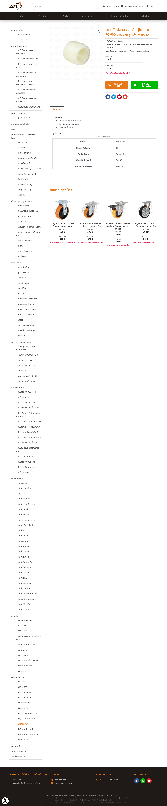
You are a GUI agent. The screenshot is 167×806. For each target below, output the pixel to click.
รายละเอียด (57, 117)
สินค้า (65, 16)
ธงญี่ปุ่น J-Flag (24, 189)
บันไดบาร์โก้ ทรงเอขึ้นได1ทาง (30, 437)
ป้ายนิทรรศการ (24, 142)
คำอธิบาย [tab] (57, 109)
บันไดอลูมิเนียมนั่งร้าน (27, 391)
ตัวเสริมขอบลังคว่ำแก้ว (27, 644)
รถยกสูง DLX (23, 370)
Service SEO (110, 795)
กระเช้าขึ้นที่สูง (23, 267)
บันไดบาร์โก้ (108, 800)
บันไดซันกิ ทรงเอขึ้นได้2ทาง (29, 407)
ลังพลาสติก (22, 630)
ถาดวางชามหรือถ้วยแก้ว (28, 660)
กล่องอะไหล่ (22, 625)
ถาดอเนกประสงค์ (25, 665)
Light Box (22, 194)
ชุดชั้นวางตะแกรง (25, 117)
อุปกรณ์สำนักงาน (18, 751)
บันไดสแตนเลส (98, 802)
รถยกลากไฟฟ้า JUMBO (27, 381)
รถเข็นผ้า (21, 530)
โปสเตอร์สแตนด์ (24, 152)
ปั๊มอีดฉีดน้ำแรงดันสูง (26, 330)
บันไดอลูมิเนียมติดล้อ (26, 461)
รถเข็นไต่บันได (24, 609)
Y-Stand (21, 147)
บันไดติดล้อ (78, 800)
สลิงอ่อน (21, 293)
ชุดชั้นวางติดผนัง (18, 113)
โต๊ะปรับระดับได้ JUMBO (27, 375)
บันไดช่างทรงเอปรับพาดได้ (29, 426)
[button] (98, 31)
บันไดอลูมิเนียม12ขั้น (85, 802)
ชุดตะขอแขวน (23, 272)
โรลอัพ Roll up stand (27, 173)
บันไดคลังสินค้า (110, 802)
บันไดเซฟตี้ (124, 798)
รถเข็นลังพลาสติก (25, 562)
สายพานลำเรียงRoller (20, 123)
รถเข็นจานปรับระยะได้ (26, 504)
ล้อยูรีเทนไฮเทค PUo (26, 718)
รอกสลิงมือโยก (24, 282)
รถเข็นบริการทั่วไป (25, 525)
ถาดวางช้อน (23, 655)
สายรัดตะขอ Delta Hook (28, 298)
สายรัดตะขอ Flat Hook (27, 309)
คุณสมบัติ (56, 133)
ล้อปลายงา (22, 681)
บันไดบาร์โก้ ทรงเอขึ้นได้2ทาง (30, 421)
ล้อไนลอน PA (23, 739)
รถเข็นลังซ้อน (23, 551)
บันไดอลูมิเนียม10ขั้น (69, 802)
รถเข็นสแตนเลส (24, 583)
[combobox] (64, 6)
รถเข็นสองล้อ (23, 572)
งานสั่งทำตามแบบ (18, 756)
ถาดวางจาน (23, 649)
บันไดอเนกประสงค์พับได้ (28, 432)
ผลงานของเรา (89, 16)
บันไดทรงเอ (115, 798)
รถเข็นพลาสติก (24, 540)
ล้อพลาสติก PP (24, 686)
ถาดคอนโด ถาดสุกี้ (25, 620)
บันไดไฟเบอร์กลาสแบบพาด (29, 106)
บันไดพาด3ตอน (122, 802)
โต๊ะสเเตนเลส (23, 221)
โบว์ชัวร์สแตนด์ (24, 163)
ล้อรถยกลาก (23, 723)
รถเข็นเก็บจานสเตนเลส (27, 593)
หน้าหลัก (19, 16)
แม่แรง (20, 319)
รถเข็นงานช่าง (24, 482)
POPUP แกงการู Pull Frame (29, 168)
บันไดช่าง (58, 800)
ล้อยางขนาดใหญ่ (25, 692)
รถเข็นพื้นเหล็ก (24, 546)
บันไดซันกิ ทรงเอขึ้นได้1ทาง (29, 442)
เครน (13, 129)
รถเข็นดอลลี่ (23, 509)
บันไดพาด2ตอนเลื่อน (26, 402)
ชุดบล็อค (21, 335)
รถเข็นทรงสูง (23, 514)
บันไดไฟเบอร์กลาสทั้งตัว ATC (30, 58)
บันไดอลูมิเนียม (17, 387)
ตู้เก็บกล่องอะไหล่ (25, 240)
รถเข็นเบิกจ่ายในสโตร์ (27, 599)
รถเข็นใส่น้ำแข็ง (24, 604)
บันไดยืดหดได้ (23, 397)
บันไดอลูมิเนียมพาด (26, 467)
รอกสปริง (22, 277)
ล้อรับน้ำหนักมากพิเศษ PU (29, 734)
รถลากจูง (22, 493)
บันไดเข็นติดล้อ (24, 472)
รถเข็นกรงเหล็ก (24, 488)
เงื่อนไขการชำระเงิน (119, 16)
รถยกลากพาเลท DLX (26, 365)
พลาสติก (15, 615)
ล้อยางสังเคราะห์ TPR (26, 697)
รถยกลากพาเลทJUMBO (28, 354)
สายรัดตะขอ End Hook (27, 303)
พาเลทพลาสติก (24, 34)
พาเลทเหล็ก (22, 39)
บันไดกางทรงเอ (90, 798)
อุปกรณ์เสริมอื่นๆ (25, 216)
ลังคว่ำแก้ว (22, 670)
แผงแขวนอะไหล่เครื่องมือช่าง (29, 226)
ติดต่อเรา (146, 16)
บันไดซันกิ (43, 802)
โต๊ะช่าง (20, 245)
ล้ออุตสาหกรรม (17, 677)
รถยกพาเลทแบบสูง (26, 325)
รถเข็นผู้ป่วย (23, 535)
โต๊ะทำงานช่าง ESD (25, 205)
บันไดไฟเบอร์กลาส (19, 45)
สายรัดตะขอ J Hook (26, 314)
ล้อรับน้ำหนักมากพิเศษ (27, 729)
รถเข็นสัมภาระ (23, 577)
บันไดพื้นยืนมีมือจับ (26, 456)
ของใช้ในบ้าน (16, 746)
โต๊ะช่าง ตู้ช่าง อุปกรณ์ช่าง (22, 201)
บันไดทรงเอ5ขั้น (88, 800)
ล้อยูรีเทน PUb (24, 707)
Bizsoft (120, 795)
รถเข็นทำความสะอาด (26, 519)
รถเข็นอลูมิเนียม (24, 588)
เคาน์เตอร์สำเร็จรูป (25, 184)
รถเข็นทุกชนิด (17, 478)
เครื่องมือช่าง (16, 262)
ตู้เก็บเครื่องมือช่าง (25, 251)
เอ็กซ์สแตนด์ (23, 179)
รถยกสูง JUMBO (25, 360)
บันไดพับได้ (99, 800)
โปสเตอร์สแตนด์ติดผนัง (27, 158)
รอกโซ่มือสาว (23, 288)
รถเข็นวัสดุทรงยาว (25, 567)
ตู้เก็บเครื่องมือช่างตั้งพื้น (28, 210)
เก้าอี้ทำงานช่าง (24, 256)
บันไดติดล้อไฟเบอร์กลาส (47, 798)
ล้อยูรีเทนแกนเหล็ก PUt (27, 713)
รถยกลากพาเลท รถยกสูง (22, 341)
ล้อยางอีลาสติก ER (25, 702)
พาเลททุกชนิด (17, 29)
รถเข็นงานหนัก (24, 498)
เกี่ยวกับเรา (43, 16)
